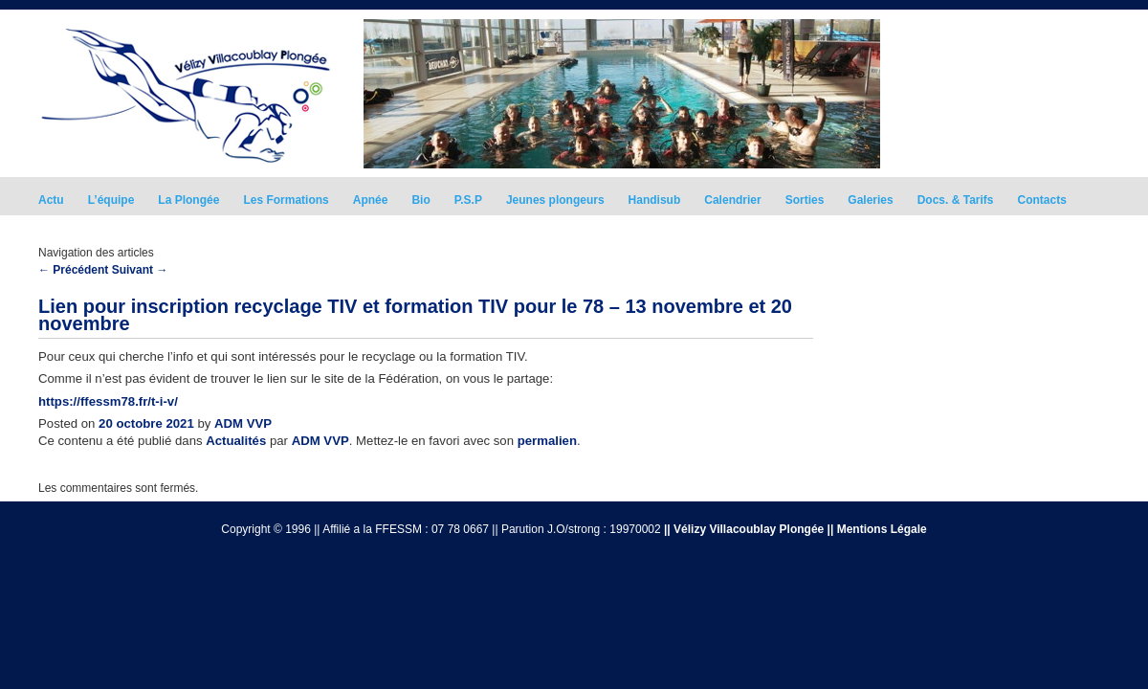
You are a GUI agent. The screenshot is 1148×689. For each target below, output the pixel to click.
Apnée (370, 200)
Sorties (805, 200)
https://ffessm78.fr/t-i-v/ (108, 401)
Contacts (1042, 200)
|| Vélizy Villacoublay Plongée (744, 529)
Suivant (140, 270)
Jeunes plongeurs (555, 200)
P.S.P (468, 200)
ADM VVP (243, 423)
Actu (51, 200)
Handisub (655, 200)
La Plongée (188, 200)
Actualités (236, 440)
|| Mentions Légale (877, 529)
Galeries (870, 200)
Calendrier (732, 200)
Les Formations (285, 200)
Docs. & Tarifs (955, 200)
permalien (547, 440)
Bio (420, 200)
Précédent (73, 270)
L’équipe (111, 200)
